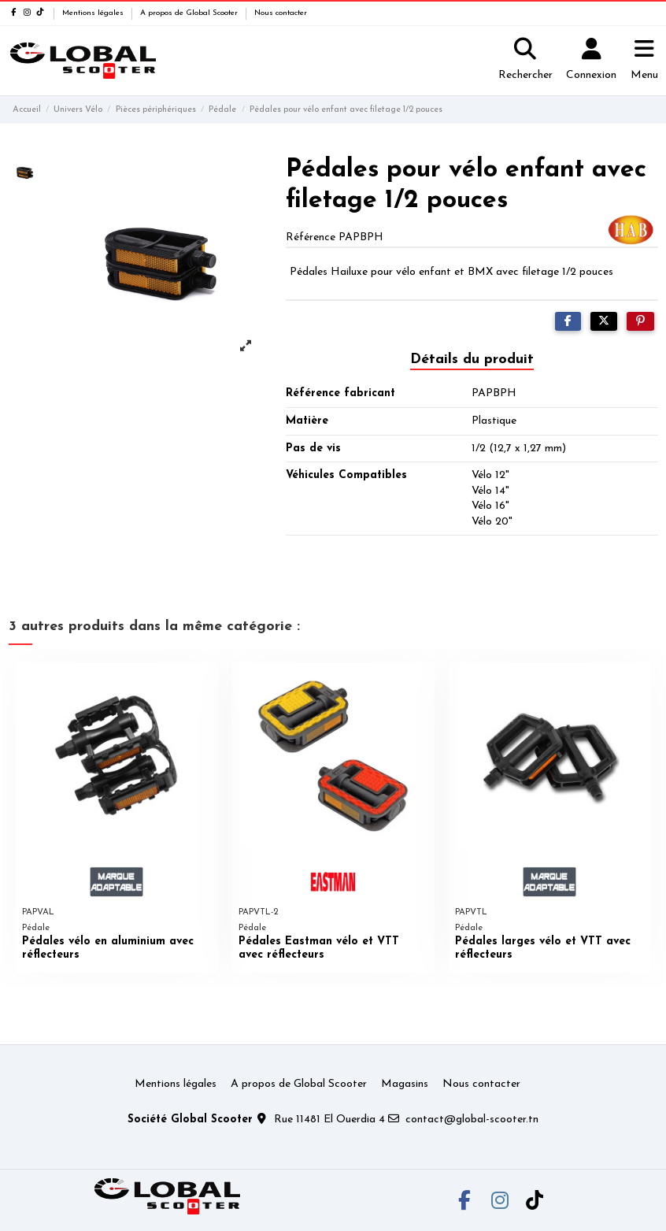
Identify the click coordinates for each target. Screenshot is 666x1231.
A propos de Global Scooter (190, 13)
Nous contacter (280, 13)
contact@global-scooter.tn (471, 1119)
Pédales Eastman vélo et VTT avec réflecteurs (319, 948)
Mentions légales (94, 13)
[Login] (591, 60)
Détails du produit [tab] (472, 359)
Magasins (404, 1084)
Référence (310, 237)
